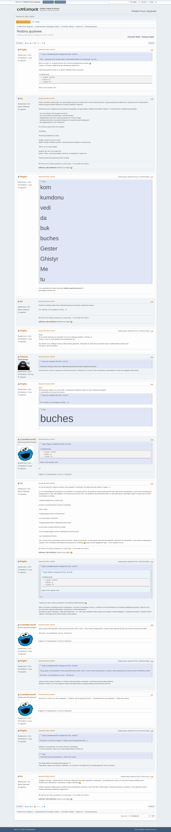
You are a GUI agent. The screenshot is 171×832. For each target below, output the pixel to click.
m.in (48, 344)
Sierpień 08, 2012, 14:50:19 (47, 624)
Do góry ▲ (154, 829)
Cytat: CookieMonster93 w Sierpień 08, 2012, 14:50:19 (59, 666)
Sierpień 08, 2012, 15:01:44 (47, 776)
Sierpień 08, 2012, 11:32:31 (47, 330)
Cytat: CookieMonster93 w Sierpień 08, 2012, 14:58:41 (59, 735)
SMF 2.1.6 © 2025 (19, 829)
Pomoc (137, 829)
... (41, 43)
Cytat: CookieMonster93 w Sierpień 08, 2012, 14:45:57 (59, 566)
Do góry (20, 806)
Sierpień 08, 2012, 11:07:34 (47, 98)
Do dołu (20, 43)
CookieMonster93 (28, 439)
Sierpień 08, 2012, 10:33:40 (47, 49)
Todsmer (24, 357)
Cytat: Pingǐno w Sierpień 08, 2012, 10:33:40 (56, 444)
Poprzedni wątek (134, 37)
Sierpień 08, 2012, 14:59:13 (47, 730)
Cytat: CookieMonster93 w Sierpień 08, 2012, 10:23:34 (59, 54)
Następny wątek (148, 37)
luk (21, 99)
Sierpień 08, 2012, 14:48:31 (47, 483)
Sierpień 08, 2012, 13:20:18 (47, 356)
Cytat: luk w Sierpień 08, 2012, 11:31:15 (55, 361)
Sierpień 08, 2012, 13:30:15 (47, 384)
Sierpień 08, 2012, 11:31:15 (47, 301)
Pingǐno (23, 50)
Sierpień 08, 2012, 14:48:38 (47, 561)
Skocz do (124, 816)
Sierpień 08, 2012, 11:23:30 (47, 176)
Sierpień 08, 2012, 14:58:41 (47, 694)
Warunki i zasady (145, 829)
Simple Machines (30, 829)
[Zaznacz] (45, 74)
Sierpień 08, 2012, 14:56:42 (47, 661)
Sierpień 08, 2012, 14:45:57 (47, 439)
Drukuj (151, 43)
